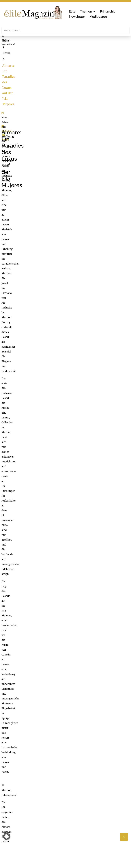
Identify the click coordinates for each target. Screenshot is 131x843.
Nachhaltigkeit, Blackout (95, 804)
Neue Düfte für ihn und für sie (24, 631)
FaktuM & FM (75, 799)
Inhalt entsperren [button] (106, 680)
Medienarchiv (75, 815)
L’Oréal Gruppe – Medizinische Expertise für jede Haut (39, 636)
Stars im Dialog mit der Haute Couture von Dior (35, 649)
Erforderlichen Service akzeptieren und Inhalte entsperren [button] (107, 693)
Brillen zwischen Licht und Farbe (27, 640)
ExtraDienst (74, 795)
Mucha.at (72, 808)
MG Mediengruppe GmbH (30, 797)
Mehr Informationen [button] (44, 693)
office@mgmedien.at (17, 771)
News (19, 40)
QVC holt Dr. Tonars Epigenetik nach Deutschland (36, 645)
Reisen (14, 129)
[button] (87, 11)
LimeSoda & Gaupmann (33, 815)
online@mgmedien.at (31, 804)
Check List (73, 804)
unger (42, 129)
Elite (5, 40)
